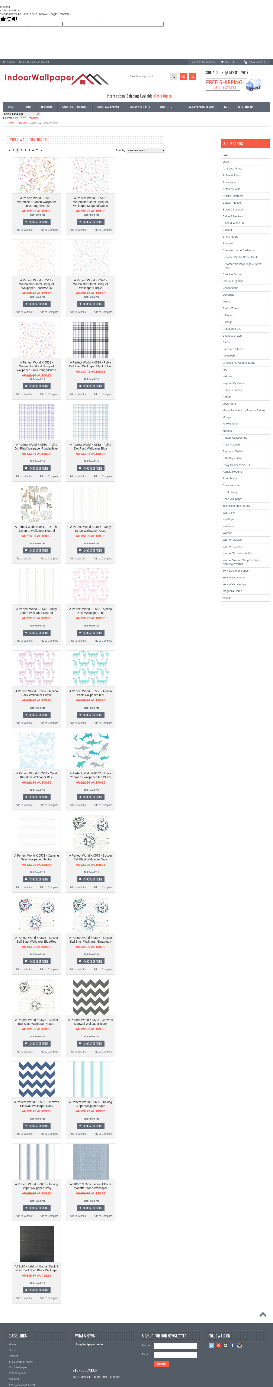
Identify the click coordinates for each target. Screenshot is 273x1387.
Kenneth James (12, 219)
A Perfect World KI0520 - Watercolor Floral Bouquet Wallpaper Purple (141, 284)
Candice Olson (12, 190)
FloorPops (229, 356)
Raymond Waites (233, 451)
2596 (226, 161)
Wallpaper (9, 149)
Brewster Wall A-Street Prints (240, 257)
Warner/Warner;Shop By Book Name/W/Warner (241, 562)
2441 (226, 155)
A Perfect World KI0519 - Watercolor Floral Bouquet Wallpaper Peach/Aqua (87, 284)
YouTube (218, 1345)
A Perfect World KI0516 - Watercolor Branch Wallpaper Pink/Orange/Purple (87, 201)
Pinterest (225, 1345)
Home (11, 123)
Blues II (227, 229)
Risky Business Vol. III (236, 465)
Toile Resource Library (236, 505)
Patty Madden (231, 444)
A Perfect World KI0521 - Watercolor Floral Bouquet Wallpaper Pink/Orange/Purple (88, 366)
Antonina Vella (231, 189)
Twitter (211, 1345)
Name (146, 1345)
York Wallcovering (234, 577)
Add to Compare (100, 229)
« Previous (60, 150)
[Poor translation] (11, 19)
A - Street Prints (232, 168)
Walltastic (228, 526)
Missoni (227, 597)
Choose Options (90, 222)
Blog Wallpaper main (89, 1344)
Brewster (8, 184)
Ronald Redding (13, 196)
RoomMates (10, 207)
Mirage (227, 417)
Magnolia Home (13, 213)
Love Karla (229, 403)
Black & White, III (233, 223)
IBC (225, 369)
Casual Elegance (233, 281)
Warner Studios (232, 539)
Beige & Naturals (233, 209)
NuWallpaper (231, 424)
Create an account (39, 62)
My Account (9, 62)
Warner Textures (233, 546)
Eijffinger (228, 322)
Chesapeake (11, 202)
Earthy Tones (231, 308)
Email (145, 1354)
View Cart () (257, 62)
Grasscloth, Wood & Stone (239, 362)
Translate (29, 118)
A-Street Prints (12, 179)
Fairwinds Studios (234, 349)
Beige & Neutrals (233, 216)
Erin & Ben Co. (232, 328)
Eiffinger (228, 315)
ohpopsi (227, 430)
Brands (23, 123)
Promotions (10, 156)
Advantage (229, 182)
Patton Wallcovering (235, 437)
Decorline (228, 294)
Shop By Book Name (16, 145)
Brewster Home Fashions (238, 250)
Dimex (227, 301)
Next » (92, 150)
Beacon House (12, 224)
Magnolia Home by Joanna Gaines (244, 410)
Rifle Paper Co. (232, 458)
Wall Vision (229, 512)
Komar (227, 397)
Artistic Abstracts (233, 195)
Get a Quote (163, 96)
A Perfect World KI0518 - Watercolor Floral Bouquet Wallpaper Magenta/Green (141, 201)
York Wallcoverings (15, 173)
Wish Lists (231, 62)
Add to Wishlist (75, 229)
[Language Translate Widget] (21, 114)
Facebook (232, 1345)
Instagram (239, 1345)
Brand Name (230, 236)
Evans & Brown (232, 335)
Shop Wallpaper (232, 499)
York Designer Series (16, 152)
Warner (227, 532)
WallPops (228, 519)
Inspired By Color (233, 383)
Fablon (227, 342)
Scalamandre (231, 485)
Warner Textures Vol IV (237, 553)
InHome (227, 376)
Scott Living (230, 492)
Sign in (22, 62)
